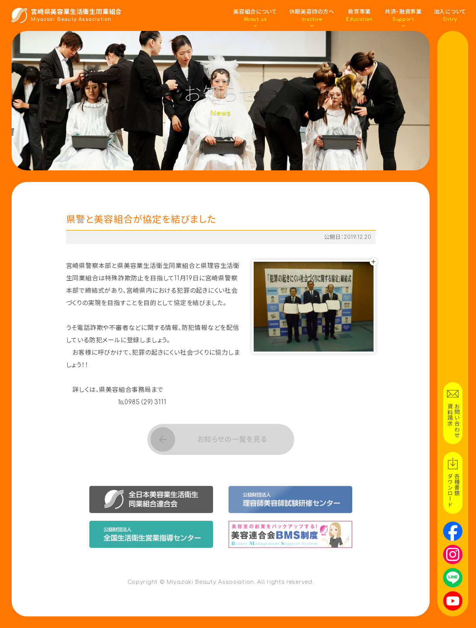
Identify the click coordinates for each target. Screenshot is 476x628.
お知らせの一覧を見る (231, 439)
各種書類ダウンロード (453, 490)
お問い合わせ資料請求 (453, 420)
